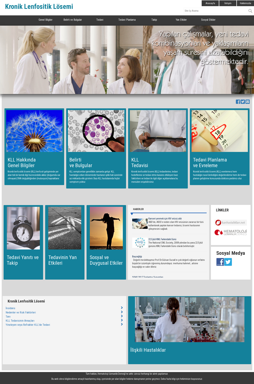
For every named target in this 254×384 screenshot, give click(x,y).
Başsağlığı (137, 256)
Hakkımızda (245, 3)
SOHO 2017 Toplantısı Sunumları (147, 277)
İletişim (227, 3)
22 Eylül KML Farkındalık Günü (162, 239)
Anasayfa (210, 3)
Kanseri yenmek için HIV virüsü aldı (165, 218)
